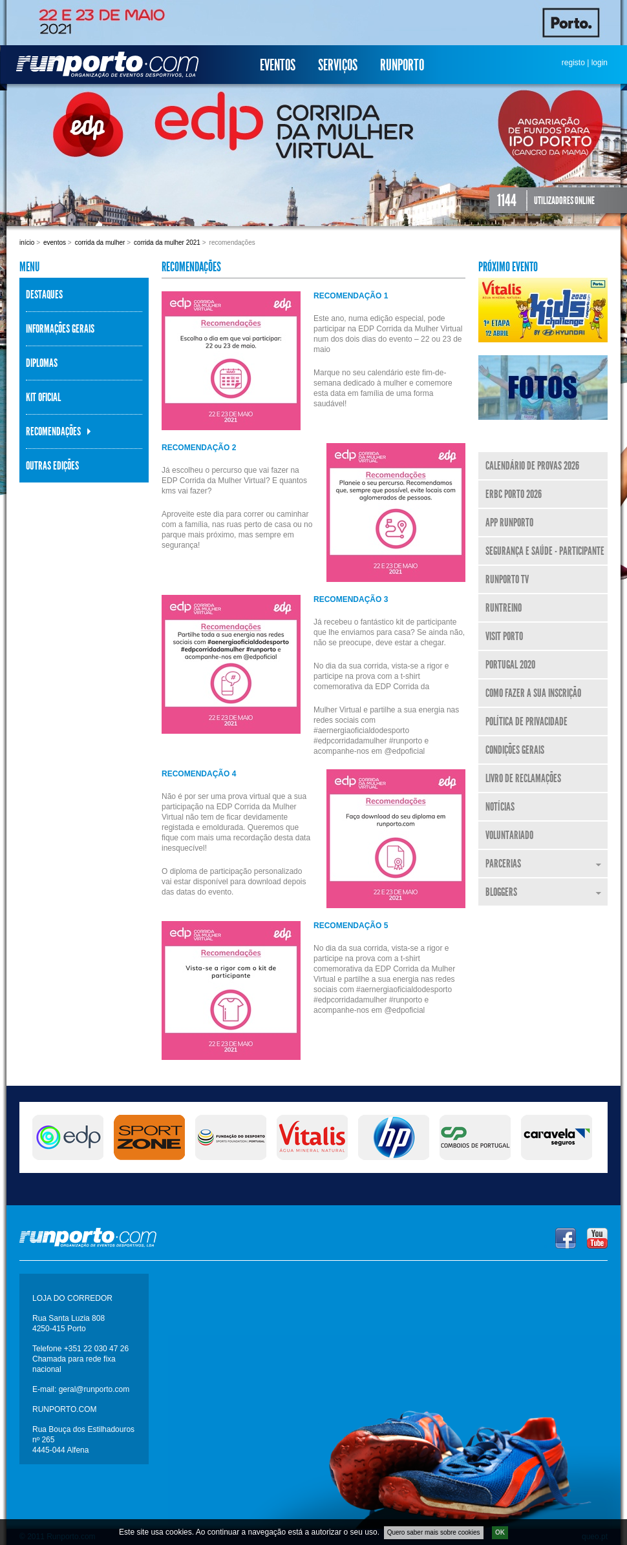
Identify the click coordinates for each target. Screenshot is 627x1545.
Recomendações (53, 431)
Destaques (44, 294)
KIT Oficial (43, 397)
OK (500, 1532)
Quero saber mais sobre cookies (433, 1532)
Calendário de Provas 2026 (532, 466)
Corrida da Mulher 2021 (167, 242)
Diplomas (42, 363)
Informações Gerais (60, 329)
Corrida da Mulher (100, 242)
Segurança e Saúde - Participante (544, 551)
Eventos (277, 65)
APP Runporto (509, 522)
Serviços (337, 65)
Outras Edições (52, 466)
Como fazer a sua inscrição (533, 693)
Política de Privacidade (526, 721)
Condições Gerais (514, 750)
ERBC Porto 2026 (513, 494)
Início (26, 242)
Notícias (500, 807)
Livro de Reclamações (523, 778)
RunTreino (503, 608)
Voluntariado (509, 835)
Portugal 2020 (510, 665)
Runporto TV (507, 579)
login (599, 62)
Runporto (402, 65)
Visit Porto (504, 636)
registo (573, 62)
